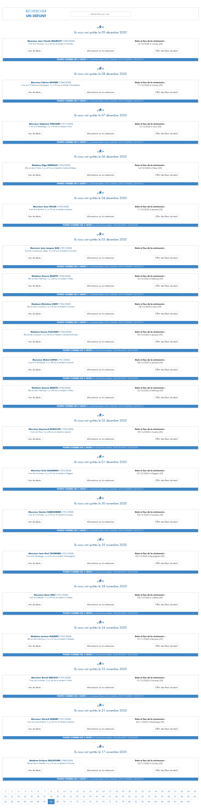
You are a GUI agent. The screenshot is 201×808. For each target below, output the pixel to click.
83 (149, 801)
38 (51, 796)
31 (5, 796)
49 (123, 796)
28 (182, 791)
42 (77, 796)
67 (44, 801)
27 (175, 791)
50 (129, 796)
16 (103, 791)
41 (71, 796)
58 (182, 796)
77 (110, 801)
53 (149, 796)
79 (123, 801)
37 (44, 796)
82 (142, 801)
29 (188, 791)
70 (64, 801)
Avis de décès (34, 51)
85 (162, 801)
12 (77, 791)
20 (129, 791)
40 (64, 796)
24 (156, 791)
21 (136, 791)
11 (71, 791)
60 (195, 796)
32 (12, 796)
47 (110, 796)
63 (18, 801)
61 (5, 801)
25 (162, 791)
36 (38, 796)
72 (77, 801)
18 (116, 791)
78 (116, 801)
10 (64, 791)
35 (31, 796)
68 (51, 801)
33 (18, 796)
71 (71, 801)
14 (90, 791)
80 (129, 801)
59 (188, 796)
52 (142, 796)
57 (175, 796)
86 (168, 801)
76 (103, 801)
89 (188, 801)
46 (103, 796)
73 (84, 801)
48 (116, 796)
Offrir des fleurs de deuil (166, 51)
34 (25, 796)
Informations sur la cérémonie (100, 51)
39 (57, 796)
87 (175, 801)
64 (25, 801)
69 (57, 801)
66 (38, 801)
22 (142, 791)
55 (162, 796)
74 (90, 801)
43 (84, 796)
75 (97, 801)
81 (136, 801)
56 (168, 796)
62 (12, 801)
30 (195, 791)
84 (155, 801)
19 (123, 791)
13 (84, 791)
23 (149, 791)
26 (169, 791)
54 (155, 796)
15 (97, 791)
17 (110, 791)
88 (182, 801)
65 (31, 801)
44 (90, 796)
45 (97, 796)
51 (136, 796)
